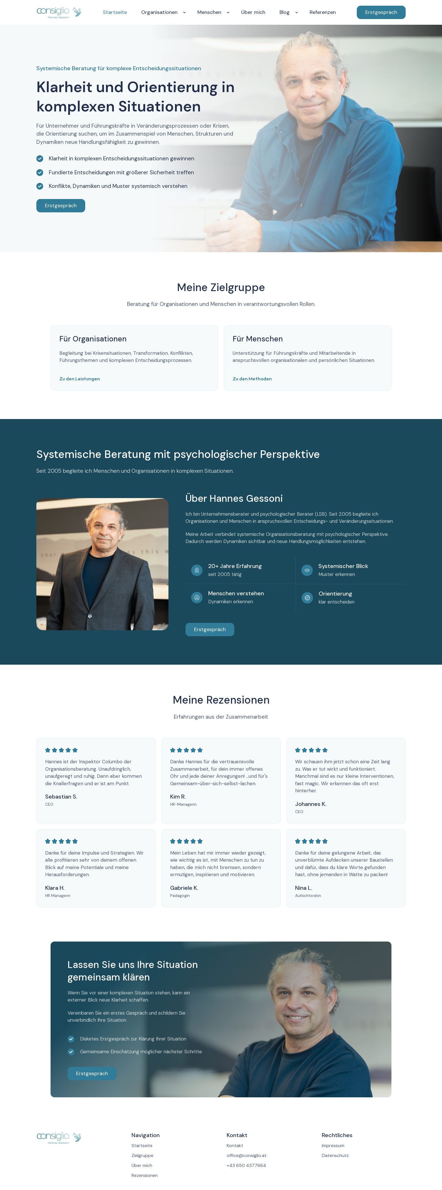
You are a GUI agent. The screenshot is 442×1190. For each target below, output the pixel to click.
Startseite (115, 12)
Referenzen (323, 12)
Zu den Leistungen (79, 379)
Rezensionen (145, 1175)
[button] (162, 12)
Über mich (253, 12)
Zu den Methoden (252, 379)
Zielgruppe (142, 1155)
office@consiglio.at (246, 1155)
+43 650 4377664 (246, 1165)
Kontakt (235, 1145)
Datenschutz (335, 1155)
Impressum (333, 1145)
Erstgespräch (381, 12)
